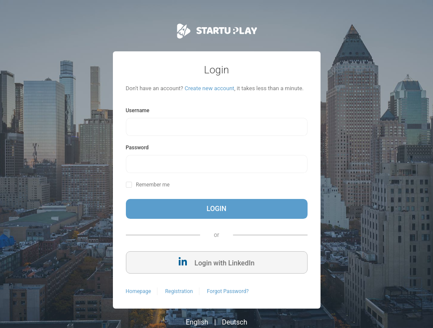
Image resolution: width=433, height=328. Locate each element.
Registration (179, 291)
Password (137, 148)
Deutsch (234, 322)
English (197, 322)
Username (138, 110)
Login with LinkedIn (217, 262)
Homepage (138, 291)
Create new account (209, 88)
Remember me (153, 185)
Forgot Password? (227, 291)
